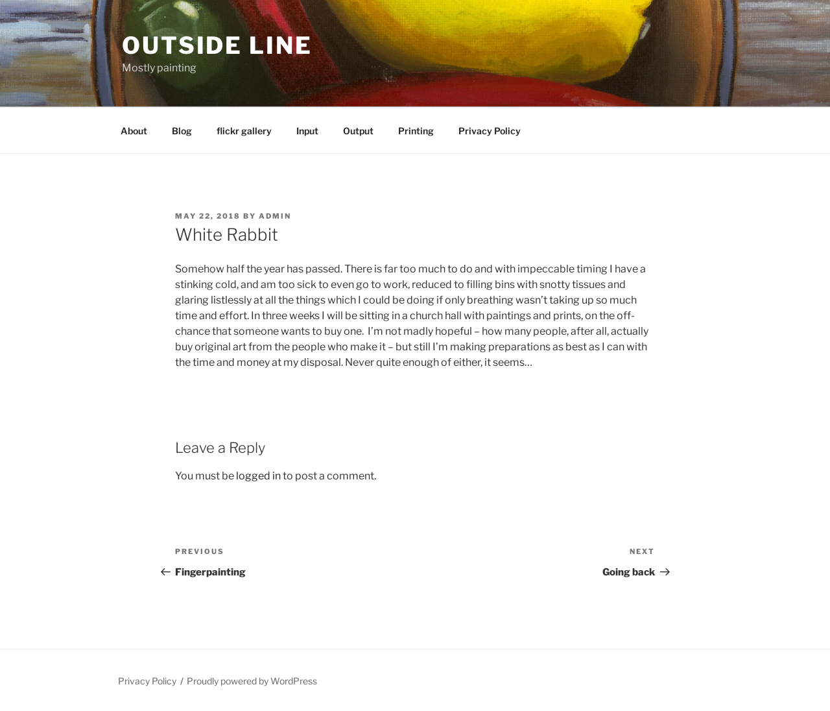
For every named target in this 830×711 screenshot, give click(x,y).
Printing (416, 130)
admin (275, 216)
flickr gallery (244, 130)
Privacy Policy (489, 130)
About (134, 130)
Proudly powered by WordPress (252, 680)
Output (358, 130)
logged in (258, 476)
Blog (182, 130)
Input (307, 130)
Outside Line (217, 45)
